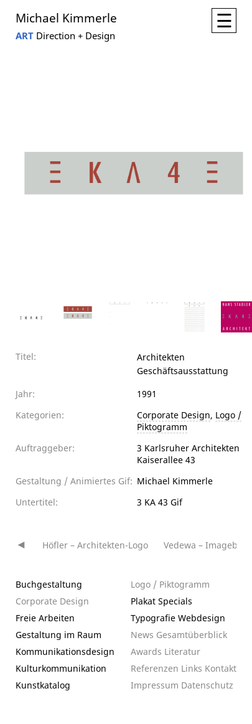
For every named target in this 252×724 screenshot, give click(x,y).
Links (191, 668)
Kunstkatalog (43, 685)
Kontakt (220, 668)
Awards (146, 651)
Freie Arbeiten (45, 618)
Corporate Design (173, 415)
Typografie (153, 618)
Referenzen (155, 668)
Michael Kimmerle (66, 17)
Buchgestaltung (49, 584)
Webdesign (201, 618)
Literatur (182, 651)
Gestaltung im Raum (58, 635)
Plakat (143, 601)
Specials (175, 601)
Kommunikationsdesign (65, 651)
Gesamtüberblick (191, 635)
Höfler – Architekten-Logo (95, 545)
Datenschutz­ (207, 685)
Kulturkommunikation (61, 668)
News (142, 635)
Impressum (155, 685)
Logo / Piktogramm (170, 584)
